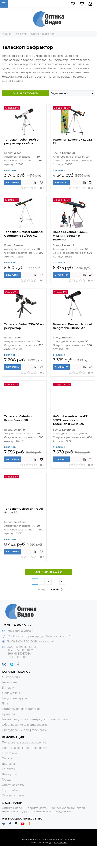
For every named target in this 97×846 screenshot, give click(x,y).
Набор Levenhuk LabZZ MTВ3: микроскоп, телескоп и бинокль (70, 420)
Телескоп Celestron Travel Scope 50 (23, 510)
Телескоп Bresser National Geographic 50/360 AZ (72, 326)
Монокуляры (11, 693)
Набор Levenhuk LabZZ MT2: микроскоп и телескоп (70, 235)
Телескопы (9, 682)
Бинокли (8, 687)
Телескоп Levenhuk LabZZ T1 (72, 141)
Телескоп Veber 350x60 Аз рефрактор (24, 326)
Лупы (5, 703)
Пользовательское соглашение (24, 742)
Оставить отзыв (13, 795)
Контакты (8, 769)
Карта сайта (10, 790)
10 (62, 581)
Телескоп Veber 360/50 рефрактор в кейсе (21, 141)
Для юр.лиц (10, 774)
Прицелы (8, 714)
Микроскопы (11, 677)
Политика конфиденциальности (24, 748)
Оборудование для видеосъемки (25, 724)
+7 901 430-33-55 (16, 625)
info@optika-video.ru (20, 631)
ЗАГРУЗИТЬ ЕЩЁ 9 (48, 571)
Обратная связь (13, 785)
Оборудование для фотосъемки (24, 730)
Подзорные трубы (14, 698)
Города (7, 779)
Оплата (7, 758)
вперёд (56, 589)
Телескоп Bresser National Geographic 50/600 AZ (23, 233)
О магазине (10, 753)
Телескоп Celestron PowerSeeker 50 (18, 418)
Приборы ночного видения (21, 709)
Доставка (8, 763)
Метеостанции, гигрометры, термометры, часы (35, 719)
